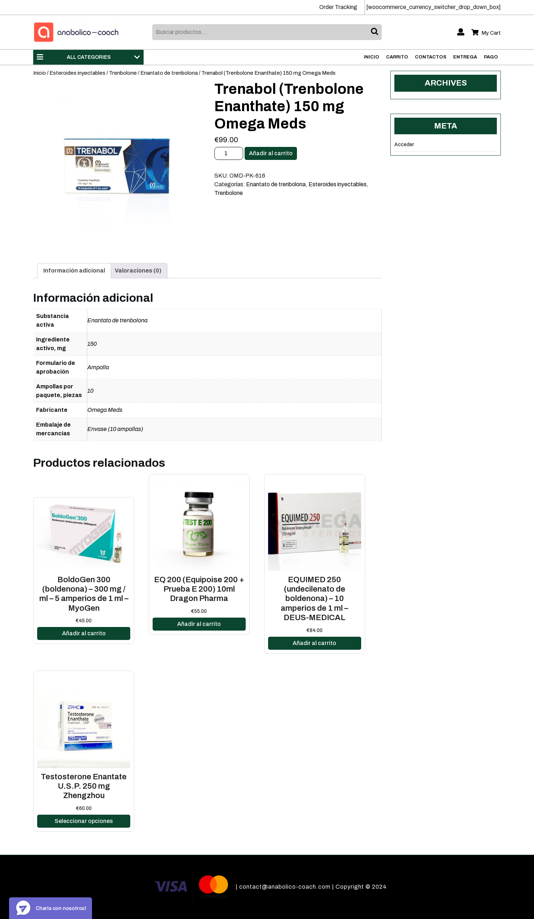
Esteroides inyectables (77, 73)
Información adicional (74, 270)
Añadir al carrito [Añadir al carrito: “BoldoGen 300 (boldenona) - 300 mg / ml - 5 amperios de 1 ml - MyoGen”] (84, 633)
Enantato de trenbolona (169, 73)
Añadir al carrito (271, 153)
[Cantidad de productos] (228, 153)
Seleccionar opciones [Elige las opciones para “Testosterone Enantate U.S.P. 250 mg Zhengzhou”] (83, 821)
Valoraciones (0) (138, 270)
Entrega (465, 57)
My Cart (486, 33)
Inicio (371, 57)
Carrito (397, 57)
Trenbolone (123, 73)
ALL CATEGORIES (88, 57)
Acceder (404, 144)
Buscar (375, 32)
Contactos (430, 57)
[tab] (74, 270)
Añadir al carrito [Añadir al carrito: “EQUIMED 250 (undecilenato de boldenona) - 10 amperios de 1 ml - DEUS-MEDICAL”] (314, 643)
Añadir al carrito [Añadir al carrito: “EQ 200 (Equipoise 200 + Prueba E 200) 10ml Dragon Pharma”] (199, 624)
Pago (491, 57)
